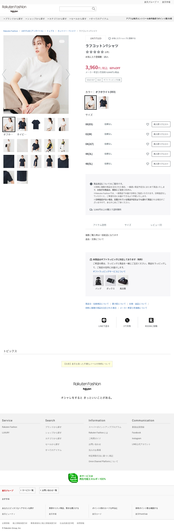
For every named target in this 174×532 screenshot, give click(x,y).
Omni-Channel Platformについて (103, 461)
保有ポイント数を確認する (146, 508)
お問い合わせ (95, 444)
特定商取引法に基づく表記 (101, 456)
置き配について (119, 303)
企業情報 (6, 523)
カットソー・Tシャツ (67, 31)
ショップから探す (53, 432)
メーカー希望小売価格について (133, 307)
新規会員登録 (138, 427)
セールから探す (52, 444)
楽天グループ (150, 2)
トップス (50, 31)
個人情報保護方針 (20, 523)
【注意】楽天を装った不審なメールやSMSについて (87, 364)
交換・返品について (138, 303)
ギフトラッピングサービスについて (109, 271)
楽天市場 (166, 2)
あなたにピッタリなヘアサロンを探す (18, 508)
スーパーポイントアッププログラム (105, 427)
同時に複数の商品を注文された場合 (101, 307)
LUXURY (6, 432)
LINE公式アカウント (141, 444)
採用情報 (80, 523)
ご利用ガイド (95, 438)
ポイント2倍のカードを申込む (105, 508)
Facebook (136, 432)
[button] (4, 74)
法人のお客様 (95, 450)
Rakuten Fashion (28, 9)
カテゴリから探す (53, 438)
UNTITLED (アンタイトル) (32, 31)
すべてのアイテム (53, 450)
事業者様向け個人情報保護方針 (44, 523)
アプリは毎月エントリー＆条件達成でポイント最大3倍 (149, 19)
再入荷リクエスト (161, 124)
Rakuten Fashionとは (98, 432)
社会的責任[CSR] (67, 523)
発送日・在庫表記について (97, 303)
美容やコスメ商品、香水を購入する (64, 508)
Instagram (136, 438)
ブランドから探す (53, 427)
